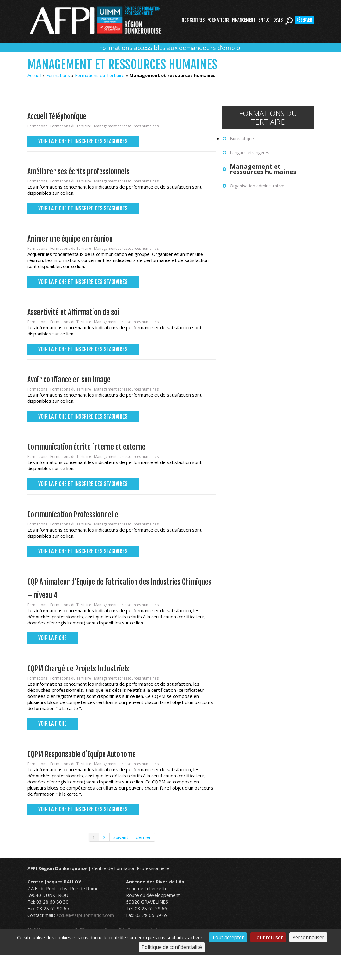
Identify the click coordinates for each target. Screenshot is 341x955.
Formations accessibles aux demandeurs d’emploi (170, 48)
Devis (278, 20)
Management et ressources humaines (126, 126)
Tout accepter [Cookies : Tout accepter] (228, 937)
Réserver (304, 20)
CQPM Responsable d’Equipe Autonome (81, 754)
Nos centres (193, 20)
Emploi (264, 20)
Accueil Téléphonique (56, 116)
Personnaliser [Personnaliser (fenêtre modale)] (308, 937)
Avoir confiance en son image (69, 379)
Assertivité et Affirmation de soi (73, 312)
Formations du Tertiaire (100, 75)
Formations (218, 20)
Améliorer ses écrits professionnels (78, 171)
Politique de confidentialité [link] (172, 947)
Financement (244, 20)
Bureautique (242, 138)
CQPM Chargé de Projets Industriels (78, 668)
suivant (120, 837)
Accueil (34, 75)
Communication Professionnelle (72, 514)
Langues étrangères (249, 152)
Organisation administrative (257, 186)
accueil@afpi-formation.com (85, 915)
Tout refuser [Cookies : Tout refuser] (268, 937)
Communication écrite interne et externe (86, 446)
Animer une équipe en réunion (70, 238)
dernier (143, 837)
